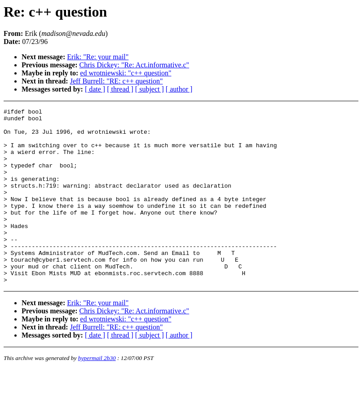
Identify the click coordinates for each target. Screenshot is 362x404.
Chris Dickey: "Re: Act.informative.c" (134, 65)
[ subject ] (149, 89)
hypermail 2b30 (97, 393)
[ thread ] (120, 89)
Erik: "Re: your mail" (97, 57)
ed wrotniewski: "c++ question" (125, 73)
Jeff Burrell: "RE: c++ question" (116, 81)
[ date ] (95, 89)
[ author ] (179, 89)
